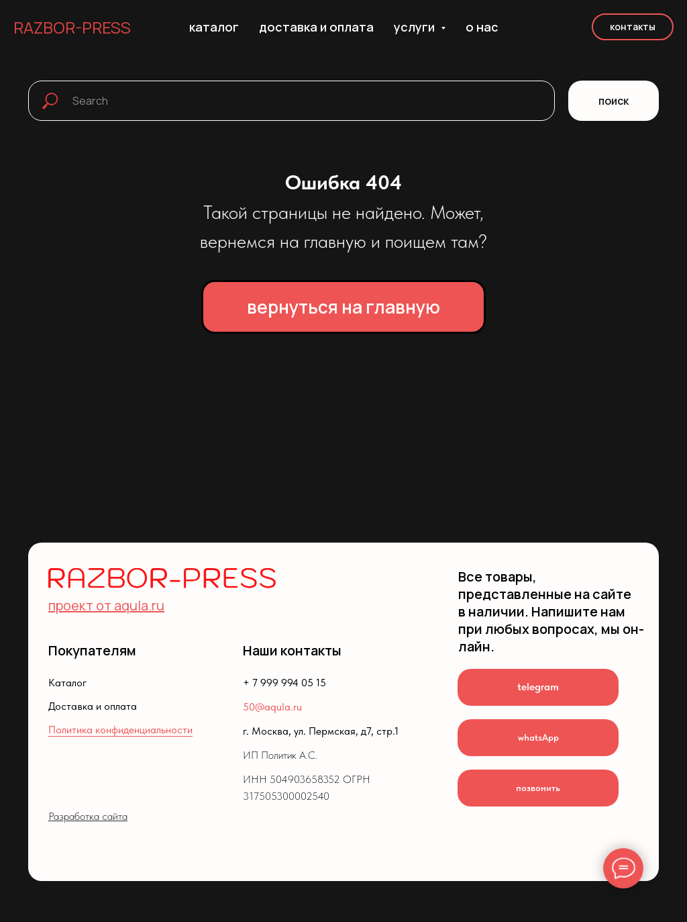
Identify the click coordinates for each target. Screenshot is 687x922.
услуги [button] (415, 27)
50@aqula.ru (272, 706)
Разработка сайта (87, 816)
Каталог (67, 682)
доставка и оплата (316, 27)
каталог (214, 27)
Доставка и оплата (92, 706)
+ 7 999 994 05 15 (284, 682)
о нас (482, 27)
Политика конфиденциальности (120, 729)
